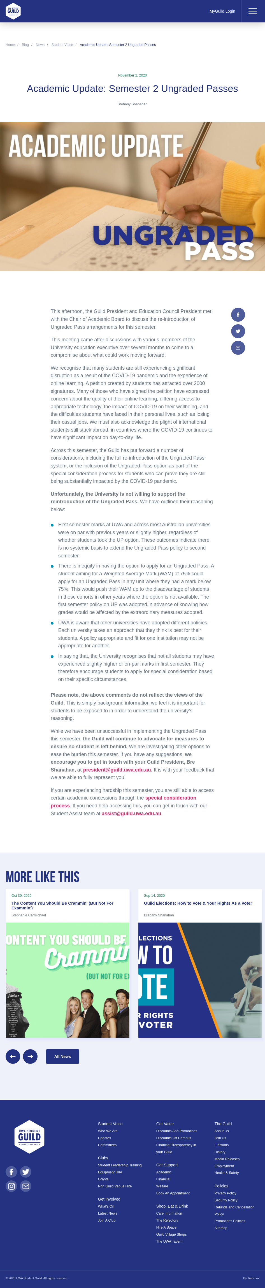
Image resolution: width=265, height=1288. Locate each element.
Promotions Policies (230, 1221)
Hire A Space (166, 1227)
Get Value (165, 1124)
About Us (222, 1131)
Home (10, 45)
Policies (221, 1186)
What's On (106, 1206)
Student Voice (62, 45)
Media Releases (227, 1159)
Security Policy (226, 1200)
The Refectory (167, 1220)
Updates (104, 1138)
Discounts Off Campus (173, 1138)
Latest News (107, 1213)
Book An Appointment (173, 1193)
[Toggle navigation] (252, 11)
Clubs (103, 1158)
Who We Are (108, 1131)
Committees (107, 1145)
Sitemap (221, 1228)
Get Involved (109, 1199)
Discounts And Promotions (176, 1131)
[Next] (30, 1056)
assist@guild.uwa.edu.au (131, 813)
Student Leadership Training (120, 1165)
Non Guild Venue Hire (115, 1186)
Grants (103, 1179)
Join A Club (106, 1220)
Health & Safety (227, 1173)
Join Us (220, 1138)
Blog (25, 45)
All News (62, 1056)
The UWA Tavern (169, 1241)
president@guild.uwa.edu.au (117, 770)
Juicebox (253, 1278)
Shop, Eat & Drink (172, 1206)
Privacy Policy (225, 1193)
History (220, 1152)
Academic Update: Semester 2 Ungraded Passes (118, 45)
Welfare (162, 1186)
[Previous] (13, 1056)
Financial (163, 1179)
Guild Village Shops (171, 1234)
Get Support (167, 1165)
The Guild (223, 1124)
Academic (164, 1172)
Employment (224, 1166)
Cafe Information (169, 1213)
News (40, 45)
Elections (222, 1145)
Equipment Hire (110, 1172)
